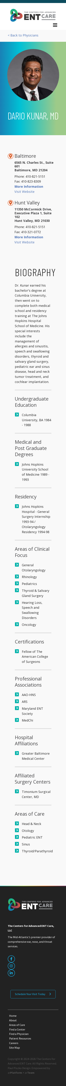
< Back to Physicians (23, 35)
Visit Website (24, 191)
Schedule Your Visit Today (30, 994)
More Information (28, 186)
